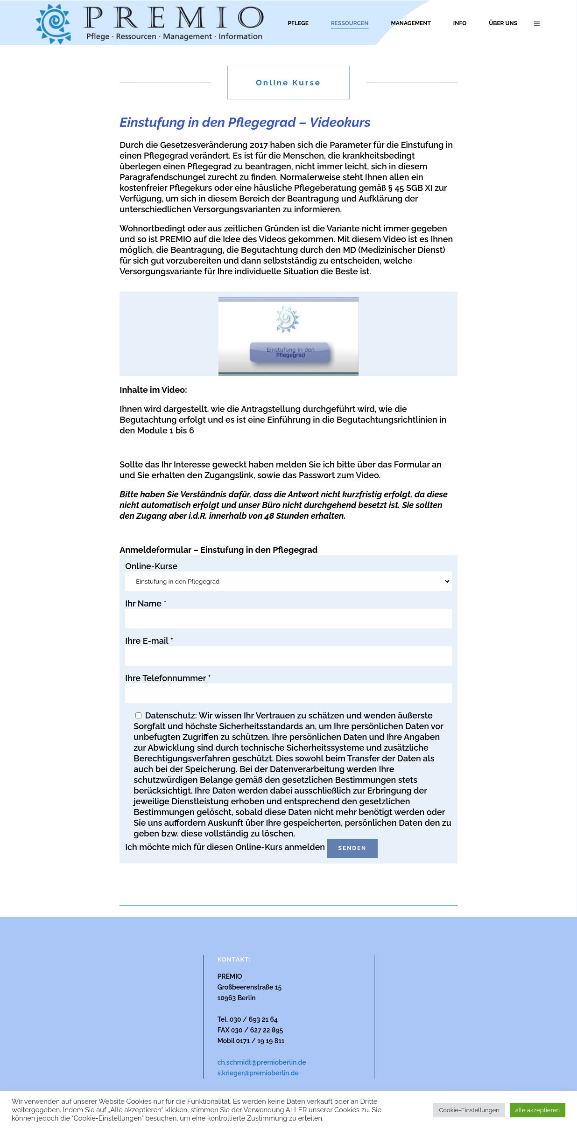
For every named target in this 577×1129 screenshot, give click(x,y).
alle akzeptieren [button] (537, 1110)
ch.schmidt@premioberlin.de (262, 1062)
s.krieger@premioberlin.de (258, 1073)
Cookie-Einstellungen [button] (469, 1110)
